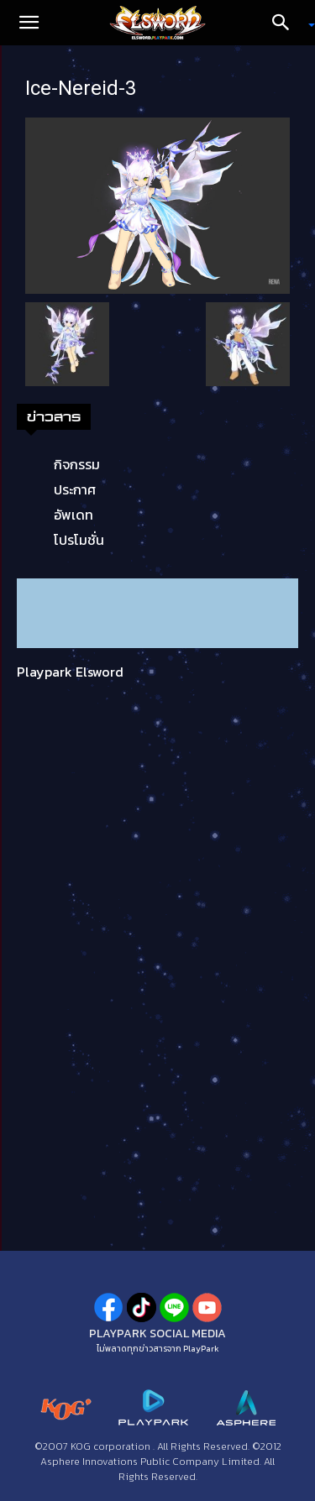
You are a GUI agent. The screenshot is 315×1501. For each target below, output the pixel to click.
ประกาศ (75, 489)
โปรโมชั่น (79, 540)
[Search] (286, 22)
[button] (28, 22)
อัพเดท (73, 515)
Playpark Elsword (70, 672)
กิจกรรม (77, 464)
